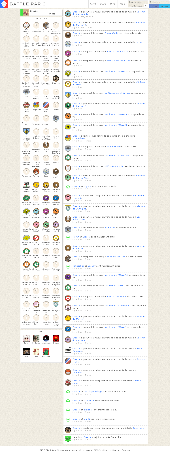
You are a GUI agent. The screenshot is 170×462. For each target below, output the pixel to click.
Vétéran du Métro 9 (116, 125)
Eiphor (87, 186)
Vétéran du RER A (117, 296)
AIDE (122, 4)
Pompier (77, 372)
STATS (103, 4)
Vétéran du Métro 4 (118, 51)
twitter (164, 6)
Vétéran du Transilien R (118, 305)
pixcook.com (80, 450)
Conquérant (79, 138)
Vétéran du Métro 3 (116, 71)
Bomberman (113, 146)
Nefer (76, 237)
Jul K (87, 419)
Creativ (34, 11)
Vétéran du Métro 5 (116, 114)
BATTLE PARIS (28, 4)
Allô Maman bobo (114, 166)
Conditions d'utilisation (108, 450)
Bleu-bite (138, 428)
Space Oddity (112, 33)
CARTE (93, 4)
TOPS (112, 4)
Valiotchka (78, 266)
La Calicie (89, 400)
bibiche (88, 409)
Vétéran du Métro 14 (116, 275)
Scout (139, 42)
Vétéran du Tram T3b (117, 155)
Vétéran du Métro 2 (116, 327)
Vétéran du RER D (115, 285)
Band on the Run (116, 256)
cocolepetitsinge (93, 391)
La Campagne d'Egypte (117, 93)
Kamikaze (110, 227)
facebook (154, 6)
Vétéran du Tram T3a (118, 60)
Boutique (126, 450)
